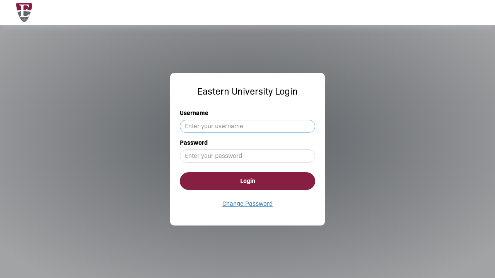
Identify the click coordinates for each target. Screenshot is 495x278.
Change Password (247, 203)
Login (247, 181)
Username (194, 113)
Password (194, 142)
